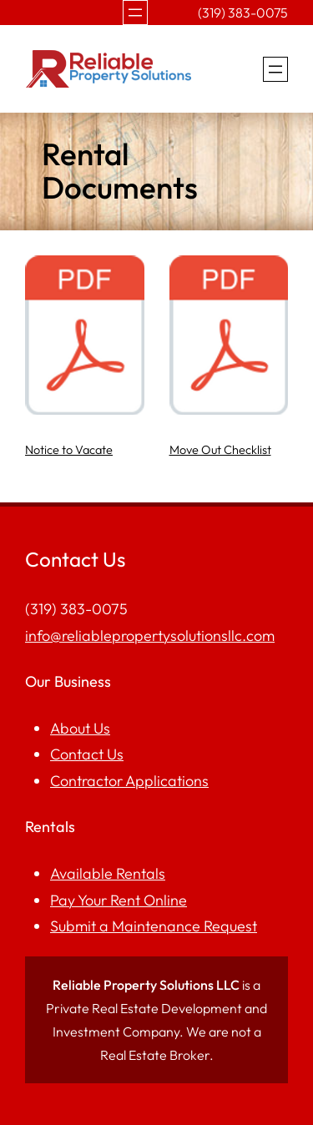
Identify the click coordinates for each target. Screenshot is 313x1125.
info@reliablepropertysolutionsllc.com (150, 635)
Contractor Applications (129, 780)
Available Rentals (107, 873)
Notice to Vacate (69, 449)
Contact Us (87, 754)
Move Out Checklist (220, 449)
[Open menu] (135, 12)
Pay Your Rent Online (118, 900)
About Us (80, 728)
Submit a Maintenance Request (153, 926)
